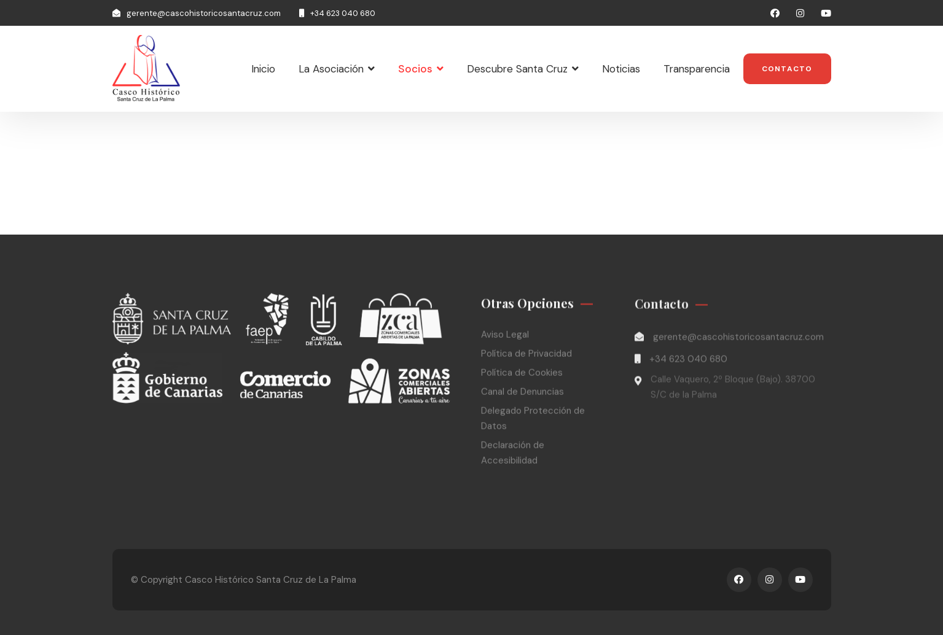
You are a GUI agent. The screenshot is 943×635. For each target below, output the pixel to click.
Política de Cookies (522, 374)
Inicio (263, 69)
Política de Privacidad (526, 355)
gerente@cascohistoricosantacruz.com (204, 13)
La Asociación (331, 69)
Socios (415, 69)
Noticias (621, 69)
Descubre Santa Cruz (517, 69)
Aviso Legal (505, 336)
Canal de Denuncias (522, 393)
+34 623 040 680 (342, 13)
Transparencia (696, 69)
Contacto (787, 69)
